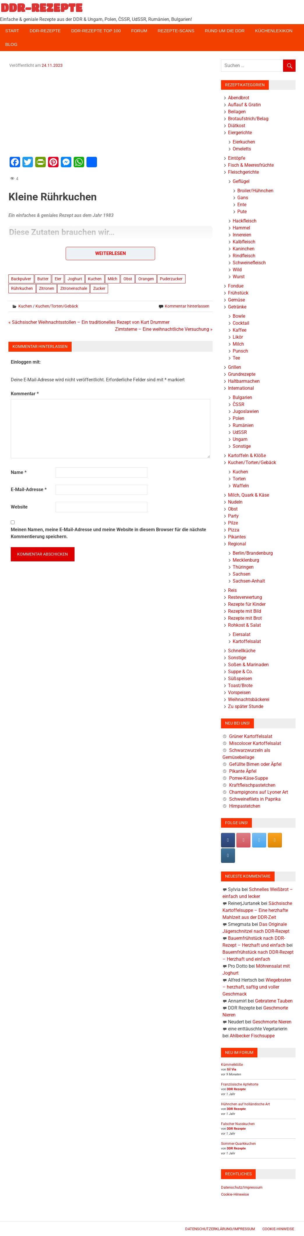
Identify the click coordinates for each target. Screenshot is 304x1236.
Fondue (235, 286)
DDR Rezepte (236, 1089)
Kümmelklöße (232, 1065)
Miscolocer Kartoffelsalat (255, 743)
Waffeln (241, 485)
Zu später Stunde (245, 706)
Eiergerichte (240, 132)
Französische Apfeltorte (239, 1084)
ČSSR (238, 404)
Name (18, 472)
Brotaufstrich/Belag (248, 118)
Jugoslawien (246, 411)
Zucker (99, 288)
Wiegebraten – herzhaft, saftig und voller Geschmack (256, 987)
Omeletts (242, 149)
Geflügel (241, 181)
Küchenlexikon (273, 30)
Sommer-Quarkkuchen (238, 1144)
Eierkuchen (244, 142)
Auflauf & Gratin (244, 104)
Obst (127, 278)
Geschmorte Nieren (271, 1022)
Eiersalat (241, 634)
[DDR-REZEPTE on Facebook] (228, 840)
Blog (11, 44)
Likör (238, 337)
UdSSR (240, 432)
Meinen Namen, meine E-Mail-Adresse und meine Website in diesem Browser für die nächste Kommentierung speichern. (108, 533)
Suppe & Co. (240, 671)
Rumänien (243, 425)
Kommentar (25, 393)
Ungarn (240, 439)
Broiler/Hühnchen (255, 190)
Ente (241, 204)
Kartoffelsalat (247, 641)
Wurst (239, 276)
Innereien (242, 235)
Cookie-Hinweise (235, 1194)
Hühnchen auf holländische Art (245, 1104)
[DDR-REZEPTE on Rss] (275, 840)
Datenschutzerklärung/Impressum (220, 1229)
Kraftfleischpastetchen (252, 785)
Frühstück (238, 293)
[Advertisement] (110, 111)
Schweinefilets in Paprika (255, 799)
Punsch (240, 351)
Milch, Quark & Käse (248, 495)
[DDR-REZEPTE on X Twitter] (259, 840)
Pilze (233, 523)
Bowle (239, 316)
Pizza (233, 530)
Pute (242, 211)
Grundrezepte (241, 374)
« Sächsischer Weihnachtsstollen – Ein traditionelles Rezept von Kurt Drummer (88, 322)
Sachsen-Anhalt (249, 581)
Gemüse (236, 300)
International (241, 388)
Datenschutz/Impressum (241, 1187)
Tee (236, 358)
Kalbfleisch (244, 242)
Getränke (237, 307)
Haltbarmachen (244, 381)
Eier (58, 278)
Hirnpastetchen (244, 806)
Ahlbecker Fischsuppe (252, 1036)
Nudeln (235, 502)
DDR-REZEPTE (41, 7)
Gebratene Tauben (274, 1001)
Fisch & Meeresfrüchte (251, 165)
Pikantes (237, 537)
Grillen (234, 367)
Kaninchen (243, 248)
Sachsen (241, 574)
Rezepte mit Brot (245, 618)
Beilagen (237, 111)
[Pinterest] (243, 840)
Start (12, 30)
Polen (238, 418)
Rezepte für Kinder (247, 604)
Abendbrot (238, 97)
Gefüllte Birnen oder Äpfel (255, 764)
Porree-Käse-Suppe (248, 778)
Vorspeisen (239, 692)
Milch (112, 278)
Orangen (146, 278)
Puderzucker (171, 278)
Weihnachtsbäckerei (248, 699)
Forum (139, 30)
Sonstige (242, 446)
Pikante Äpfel (243, 771)
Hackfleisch (245, 221)
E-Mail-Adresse (29, 489)
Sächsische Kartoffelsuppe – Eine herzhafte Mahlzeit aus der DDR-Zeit (257, 910)
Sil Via (231, 1069)
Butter (43, 278)
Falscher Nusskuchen (238, 1124)
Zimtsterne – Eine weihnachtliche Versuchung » (164, 329)
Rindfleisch (244, 255)
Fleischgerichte (243, 172)
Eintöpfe (236, 158)
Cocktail (241, 323)
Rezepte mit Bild (244, 611)
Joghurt (75, 278)
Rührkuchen (22, 288)
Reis (232, 590)
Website (19, 507)
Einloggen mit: (26, 362)
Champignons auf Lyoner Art (258, 792)
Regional (237, 544)
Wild (237, 269)
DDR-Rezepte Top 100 (96, 30)
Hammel (241, 228)
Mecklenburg (246, 560)
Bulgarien (242, 397)
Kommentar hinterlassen (187, 306)
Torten (239, 479)
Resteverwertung (245, 597)
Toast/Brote (240, 685)
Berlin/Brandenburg (253, 553)
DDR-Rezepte (45, 30)
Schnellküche (241, 650)
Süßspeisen (240, 678)
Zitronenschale (73, 288)
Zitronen (46, 288)
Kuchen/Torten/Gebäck (57, 306)
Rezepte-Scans (176, 30)
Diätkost (236, 125)
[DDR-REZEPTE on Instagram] (228, 855)
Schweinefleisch (249, 262)
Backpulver (21, 278)
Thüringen (243, 567)
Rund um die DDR (225, 30)
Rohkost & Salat (244, 625)
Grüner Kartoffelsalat (250, 736)
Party (233, 516)
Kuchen (95, 278)
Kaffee (239, 330)
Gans (242, 197)
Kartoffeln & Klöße (247, 455)
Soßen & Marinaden (248, 664)
